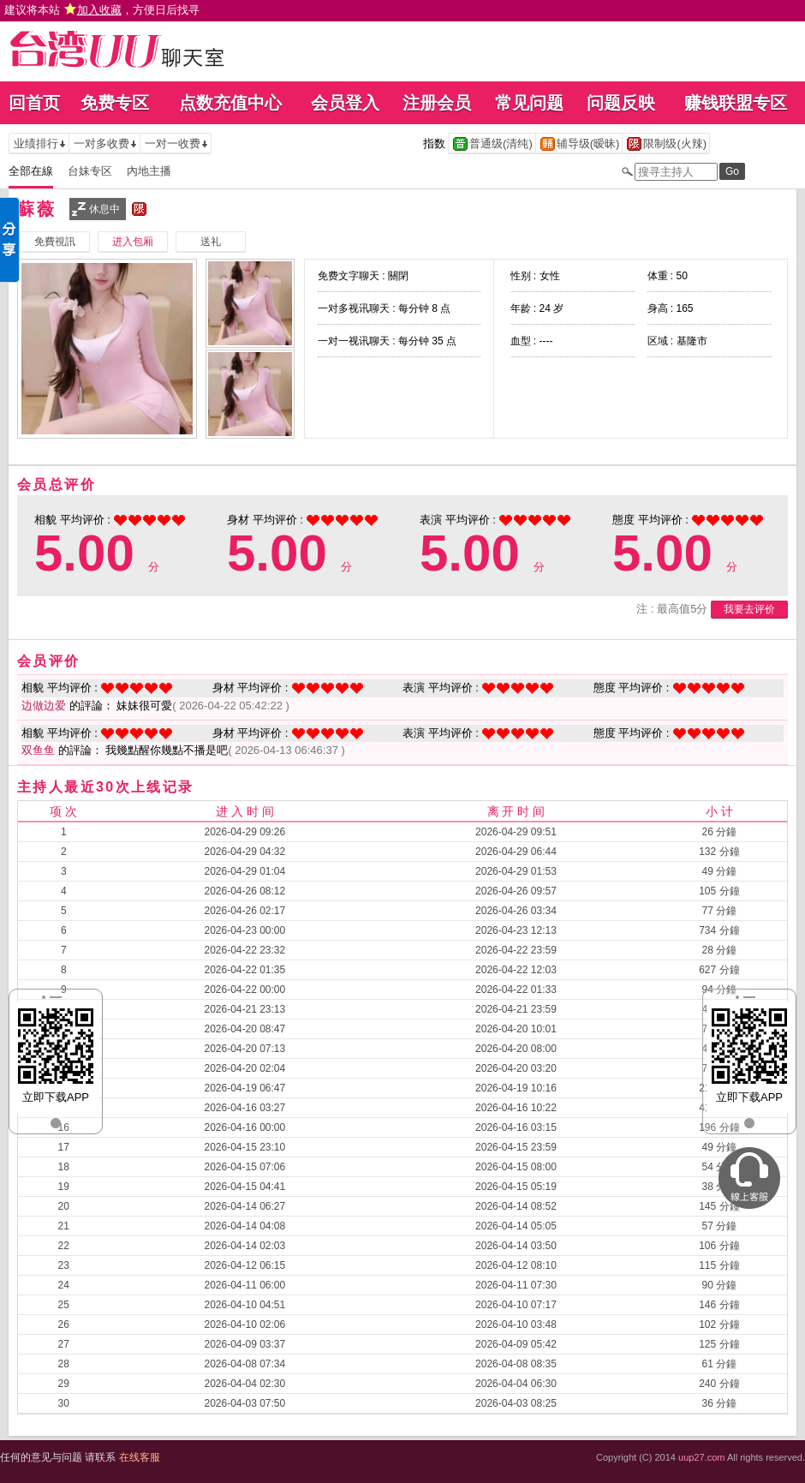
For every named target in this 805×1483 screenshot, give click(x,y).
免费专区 (114, 102)
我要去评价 (749, 609)
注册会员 (436, 102)
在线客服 (139, 1457)
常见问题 (529, 102)
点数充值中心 (230, 102)
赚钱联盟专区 (735, 102)
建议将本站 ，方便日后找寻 (102, 9)
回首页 (34, 102)
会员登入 (345, 102)
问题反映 (621, 102)
